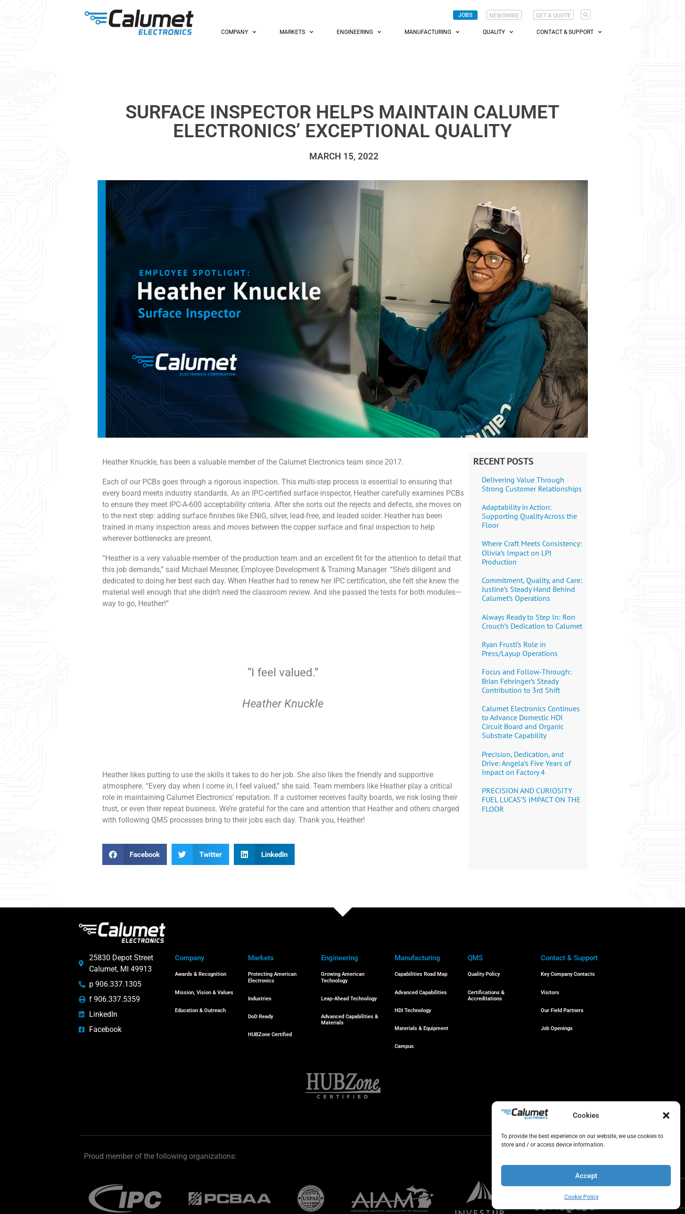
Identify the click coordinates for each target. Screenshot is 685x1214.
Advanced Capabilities (421, 985)
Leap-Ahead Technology (349, 992)
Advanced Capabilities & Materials (349, 1008)
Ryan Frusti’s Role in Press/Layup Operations (520, 649)
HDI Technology (413, 999)
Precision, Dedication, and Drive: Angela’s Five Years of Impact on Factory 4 (526, 763)
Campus (404, 1025)
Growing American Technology (342, 975)
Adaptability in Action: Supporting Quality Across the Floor (529, 516)
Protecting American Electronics (272, 975)
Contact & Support (569, 32)
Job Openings (557, 1012)
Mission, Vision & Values (204, 985)
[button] (666, 1115)
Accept (586, 1176)
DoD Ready (260, 1005)
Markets (296, 32)
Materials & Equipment (421, 1012)
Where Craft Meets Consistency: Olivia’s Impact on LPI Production (532, 552)
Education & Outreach (200, 999)
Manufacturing (431, 32)
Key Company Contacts (568, 972)
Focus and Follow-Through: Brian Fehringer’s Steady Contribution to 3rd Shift (526, 680)
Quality (498, 32)
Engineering (359, 32)
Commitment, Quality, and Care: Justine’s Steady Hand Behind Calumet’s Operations (532, 589)
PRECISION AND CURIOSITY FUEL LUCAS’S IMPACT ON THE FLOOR (531, 799)
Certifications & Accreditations (486, 988)
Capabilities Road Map (421, 972)
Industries (260, 992)
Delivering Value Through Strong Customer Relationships (532, 484)
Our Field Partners (562, 999)
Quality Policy (484, 972)
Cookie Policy (581, 1197)
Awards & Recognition (200, 972)
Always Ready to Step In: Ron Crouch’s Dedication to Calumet (532, 621)
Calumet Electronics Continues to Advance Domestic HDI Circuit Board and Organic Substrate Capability (531, 722)
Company (238, 32)
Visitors (550, 985)
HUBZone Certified (270, 1018)
